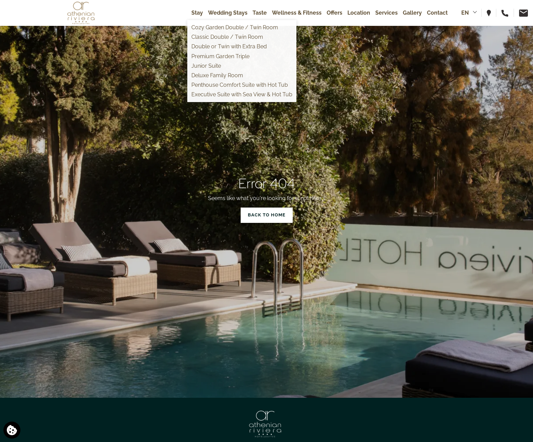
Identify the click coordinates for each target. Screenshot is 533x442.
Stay (197, 13)
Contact (437, 13)
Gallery (412, 13)
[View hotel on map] (491, 13)
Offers (334, 13)
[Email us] (521, 13)
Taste (260, 13)
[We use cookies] (11, 430)
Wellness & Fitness (297, 13)
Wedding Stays (227, 13)
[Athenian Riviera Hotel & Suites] (80, 13)
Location (358, 13)
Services (386, 13)
